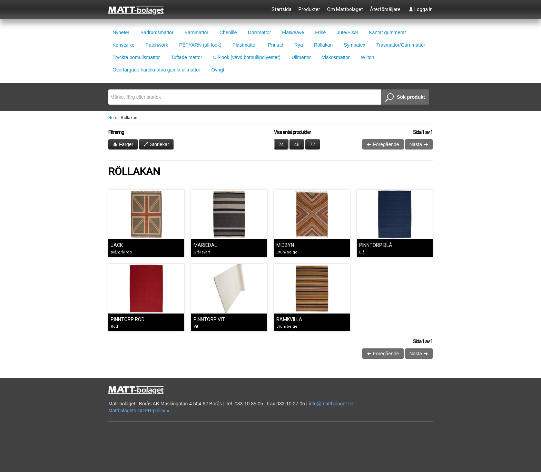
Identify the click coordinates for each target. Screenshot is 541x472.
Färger (123, 144)
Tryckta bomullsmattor (136, 57)
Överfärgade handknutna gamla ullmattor (156, 70)
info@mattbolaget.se (331, 403)
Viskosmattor (336, 57)
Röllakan (323, 45)
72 (312, 144)
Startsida (282, 9)
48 (296, 144)
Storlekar (156, 144)
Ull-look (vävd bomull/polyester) (247, 57)
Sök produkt (405, 98)
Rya (298, 45)
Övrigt (217, 70)
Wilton (367, 57)
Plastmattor (245, 45)
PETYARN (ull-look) (200, 45)
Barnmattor (196, 32)
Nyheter (120, 32)
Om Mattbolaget (345, 9)
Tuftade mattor (186, 57)
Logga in (421, 9)
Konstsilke (123, 45)
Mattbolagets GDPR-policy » (138, 410)
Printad (275, 45)
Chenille (228, 32)
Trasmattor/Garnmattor (400, 45)
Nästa (419, 144)
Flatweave (293, 32)
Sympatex (354, 45)
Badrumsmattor (157, 32)
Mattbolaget (139, 10)
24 (281, 144)
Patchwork (157, 45)
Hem (112, 117)
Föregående (383, 144)
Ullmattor (301, 57)
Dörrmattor (259, 32)
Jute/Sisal (347, 32)
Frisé (320, 32)
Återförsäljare (385, 9)
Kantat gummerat (387, 32)
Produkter (309, 9)
